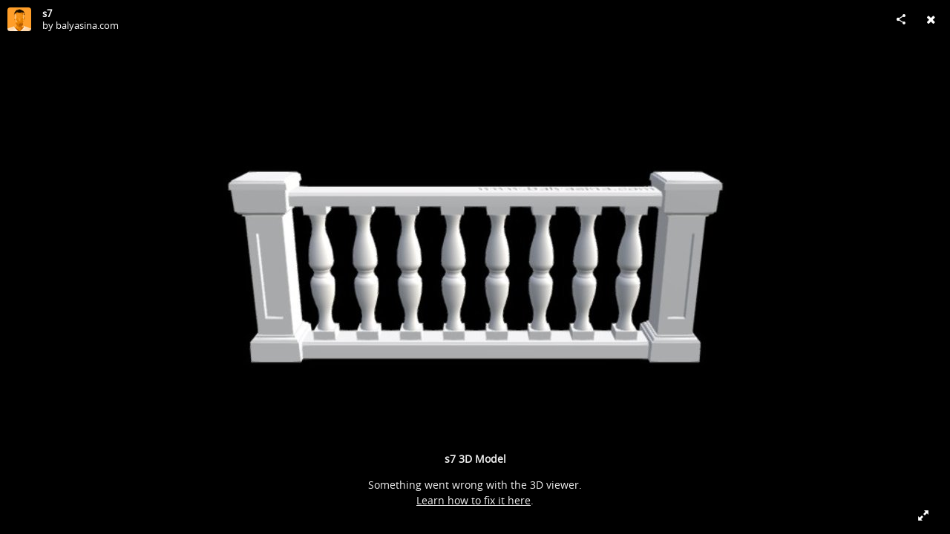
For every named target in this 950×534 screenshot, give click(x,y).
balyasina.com (87, 25)
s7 (47, 13)
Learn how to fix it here (473, 500)
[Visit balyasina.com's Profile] (19, 19)
